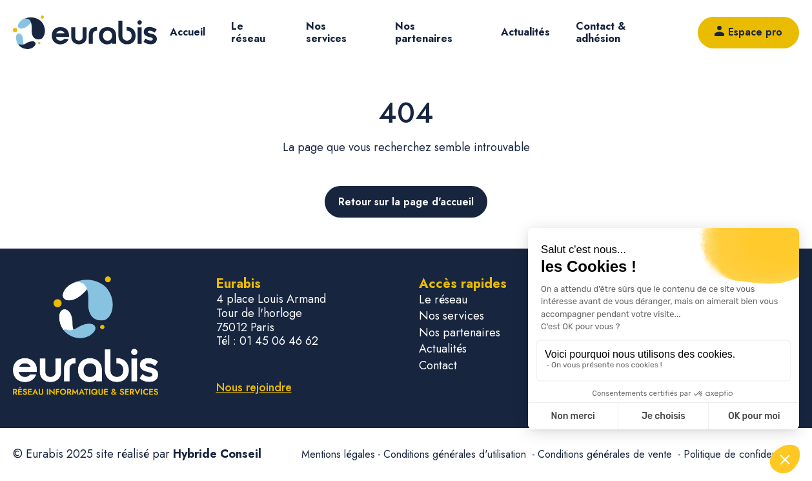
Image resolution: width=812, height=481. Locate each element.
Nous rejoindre (254, 387)
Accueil (187, 32)
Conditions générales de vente (606, 454)
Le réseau (248, 32)
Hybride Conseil (217, 453)
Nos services (326, 32)
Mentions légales (338, 454)
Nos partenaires (423, 32)
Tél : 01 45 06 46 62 (267, 341)
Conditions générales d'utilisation (456, 454)
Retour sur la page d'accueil (406, 201)
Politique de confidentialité (741, 454)
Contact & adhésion (600, 32)
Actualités (525, 32)
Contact (438, 366)
